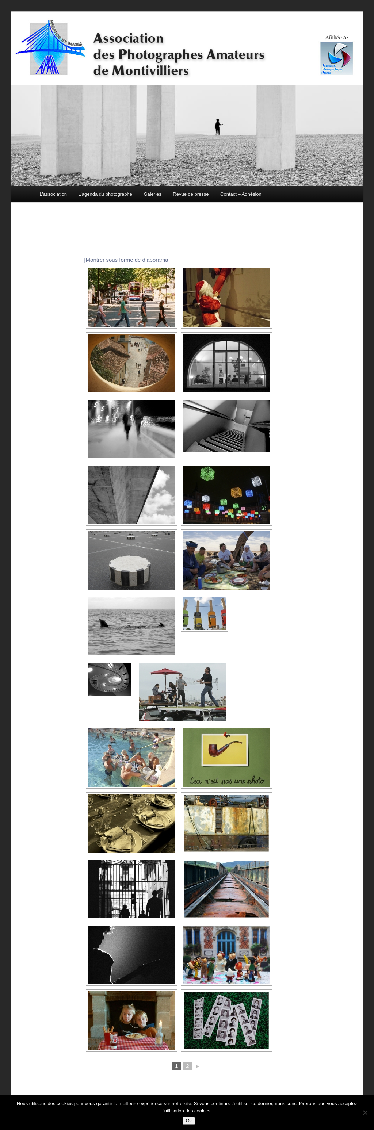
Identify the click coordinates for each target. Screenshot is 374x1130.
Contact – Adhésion (241, 194)
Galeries (152, 194)
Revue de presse (191, 194)
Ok (189, 1120)
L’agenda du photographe (105, 194)
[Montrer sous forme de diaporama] (126, 260)
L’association (52, 194)
